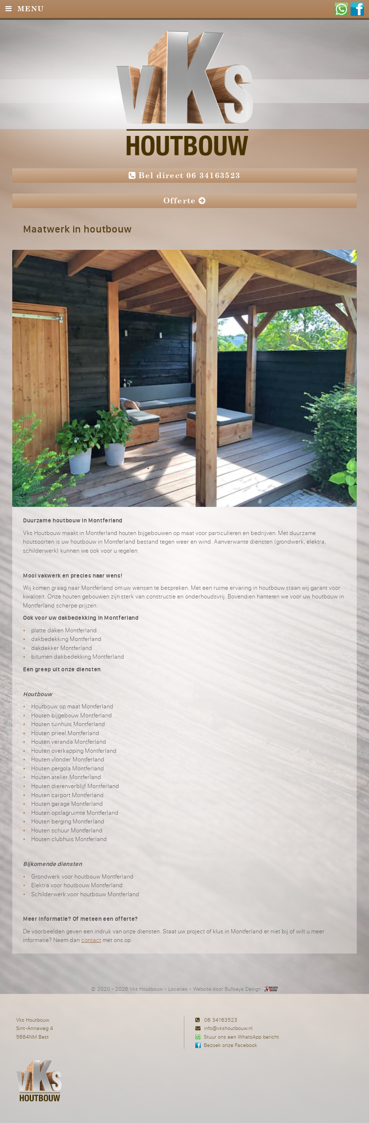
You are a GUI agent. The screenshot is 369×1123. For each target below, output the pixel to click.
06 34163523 (220, 1019)
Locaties (178, 988)
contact (91, 940)
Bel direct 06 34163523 (185, 175)
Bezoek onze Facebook (230, 1045)
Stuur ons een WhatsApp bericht (241, 1036)
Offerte (184, 200)
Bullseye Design (243, 988)
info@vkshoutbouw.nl (228, 1028)
